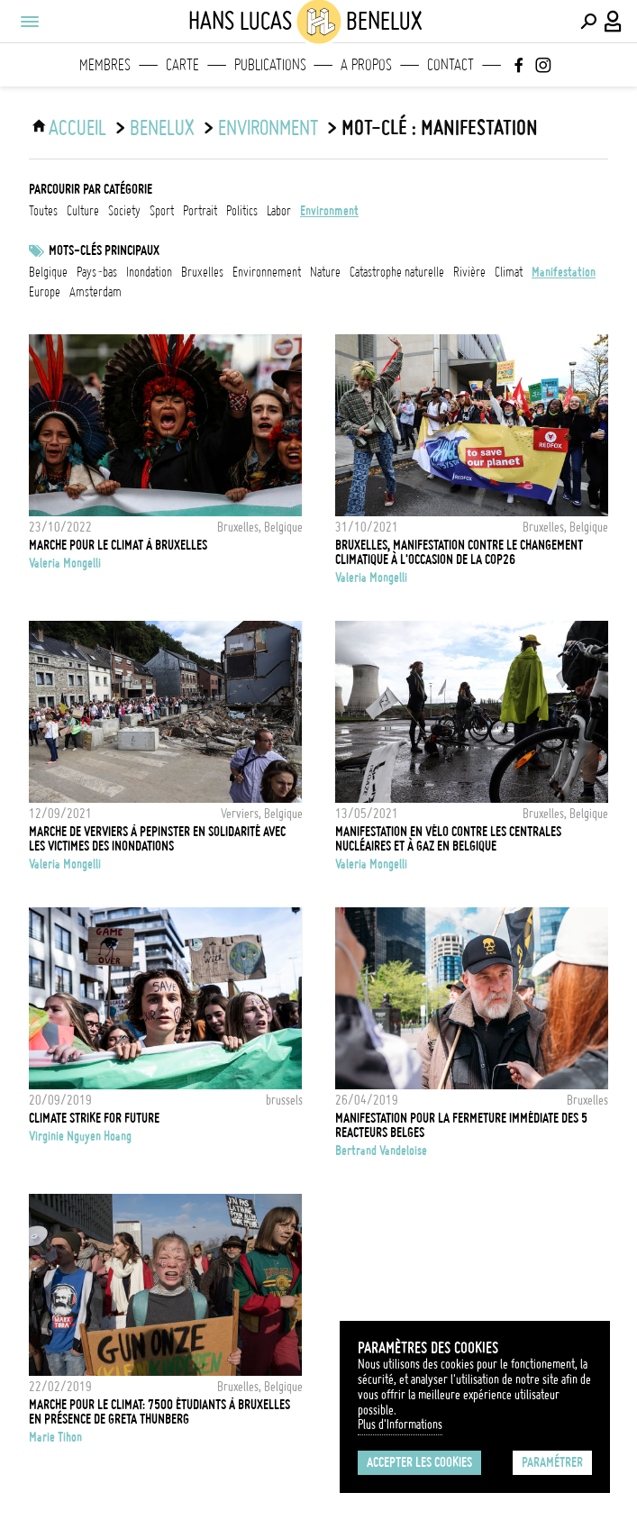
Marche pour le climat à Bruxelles (118, 545)
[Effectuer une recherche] (588, 21)
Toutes (43, 211)
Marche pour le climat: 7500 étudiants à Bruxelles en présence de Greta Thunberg (159, 1411)
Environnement (266, 272)
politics (242, 211)
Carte (182, 65)
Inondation (149, 272)
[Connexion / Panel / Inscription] (613, 21)
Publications (270, 65)
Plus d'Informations (400, 1424)
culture (83, 211)
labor (279, 211)
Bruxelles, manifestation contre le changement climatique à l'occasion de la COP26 (459, 552)
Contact (450, 65)
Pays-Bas (97, 272)
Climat (509, 272)
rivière (469, 272)
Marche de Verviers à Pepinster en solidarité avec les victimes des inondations (157, 838)
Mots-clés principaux (104, 250)
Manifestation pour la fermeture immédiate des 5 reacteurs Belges (461, 1125)
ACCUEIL (77, 128)
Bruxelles (202, 272)
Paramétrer (552, 1462)
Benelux (162, 128)
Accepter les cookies (419, 1462)
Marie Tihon (55, 1437)
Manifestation (564, 272)
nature (325, 272)
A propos (366, 65)
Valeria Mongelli (65, 563)
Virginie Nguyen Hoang (80, 1136)
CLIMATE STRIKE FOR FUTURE (94, 1118)
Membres (105, 65)
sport (162, 211)
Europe (44, 292)
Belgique (48, 272)
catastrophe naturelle (397, 272)
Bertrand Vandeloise (381, 1150)
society (124, 211)
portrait (200, 211)
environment (268, 128)
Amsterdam (95, 292)
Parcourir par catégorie (90, 189)
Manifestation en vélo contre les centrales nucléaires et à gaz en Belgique (448, 838)
